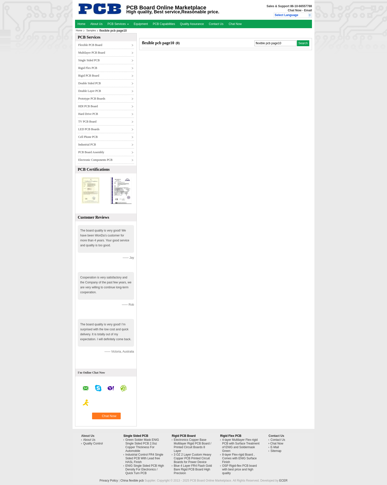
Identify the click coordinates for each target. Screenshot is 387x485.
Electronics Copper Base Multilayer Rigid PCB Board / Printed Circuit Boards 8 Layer (192, 445)
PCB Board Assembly (91, 152)
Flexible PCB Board (90, 45)
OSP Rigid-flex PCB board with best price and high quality (239, 469)
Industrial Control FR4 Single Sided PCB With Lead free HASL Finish (144, 458)
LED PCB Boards (88, 129)
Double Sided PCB (89, 83)
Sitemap (276, 451)
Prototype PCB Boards (91, 98)
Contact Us (216, 24)
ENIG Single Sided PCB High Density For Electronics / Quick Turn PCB (144, 469)
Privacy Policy (108, 480)
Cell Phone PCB (88, 137)
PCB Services (118, 24)
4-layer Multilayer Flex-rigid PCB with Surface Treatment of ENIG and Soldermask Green (240, 445)
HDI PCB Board (88, 106)
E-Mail (275, 447)
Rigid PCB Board (88, 75)
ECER (283, 480)
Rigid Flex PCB (87, 68)
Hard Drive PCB (88, 114)
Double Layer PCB (89, 91)
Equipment (141, 24)
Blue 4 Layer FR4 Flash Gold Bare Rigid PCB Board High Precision (193, 469)
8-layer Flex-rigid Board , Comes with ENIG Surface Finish (239, 458)
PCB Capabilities (164, 24)
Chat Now (294, 10)
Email (308, 10)
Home (81, 24)
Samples (91, 30)
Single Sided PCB (89, 60)
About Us (96, 24)
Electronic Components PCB (95, 160)
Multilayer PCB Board (91, 52)
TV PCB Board (87, 121)
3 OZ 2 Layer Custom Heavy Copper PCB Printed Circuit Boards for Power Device (192, 458)
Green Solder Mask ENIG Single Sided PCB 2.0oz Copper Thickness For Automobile (142, 445)
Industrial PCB (87, 144)
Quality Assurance (192, 24)
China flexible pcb (132, 480)
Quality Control (93, 443)
